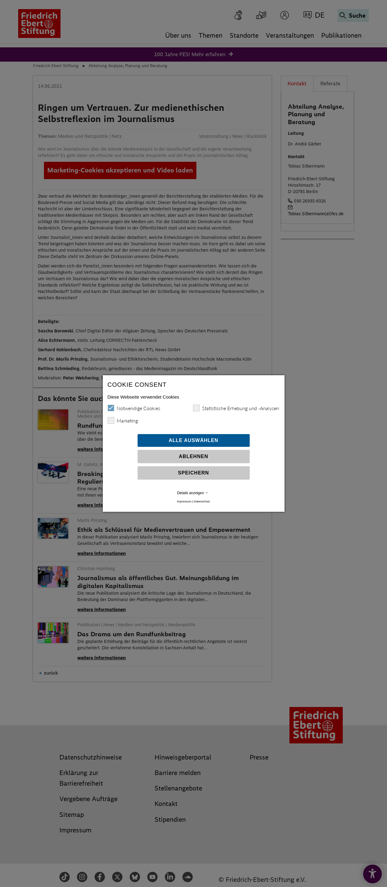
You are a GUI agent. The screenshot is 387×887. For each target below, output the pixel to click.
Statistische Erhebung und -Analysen (236, 408)
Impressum (184, 501)
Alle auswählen (194, 440)
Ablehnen (193, 456)
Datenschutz (202, 501)
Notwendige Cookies (134, 408)
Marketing (123, 420)
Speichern (193, 472)
